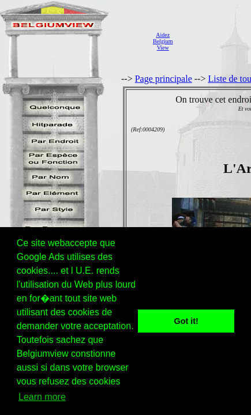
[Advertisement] (214, 41)
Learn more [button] (42, 397)
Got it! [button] (186, 321)
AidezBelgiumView (163, 41)
